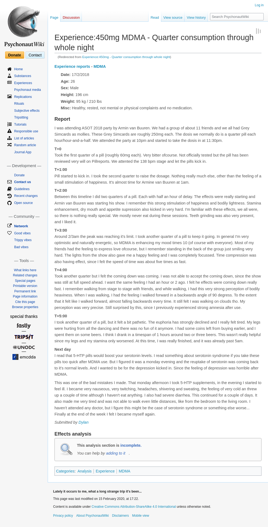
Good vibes (22, 233)
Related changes (25, 275)
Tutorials (20, 124)
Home (18, 69)
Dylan (84, 422)
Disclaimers (120, 516)
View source (173, 17)
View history (196, 17)
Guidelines (22, 189)
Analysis (85, 471)
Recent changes (26, 196)
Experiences (23, 83)
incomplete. (130, 445)
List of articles (24, 138)
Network (21, 226)
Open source (23, 203)
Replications (23, 97)
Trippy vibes (22, 240)
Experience (105, 471)
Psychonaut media (27, 90)
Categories (65, 471)
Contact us (22, 182)
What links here (25, 270)
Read (155, 17)
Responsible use (26, 131)
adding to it (115, 453)
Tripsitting (21, 117)
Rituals (19, 104)
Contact (34, 55)
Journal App (22, 152)
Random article (25, 145)
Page (54, 17)
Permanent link (25, 291)
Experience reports (72, 66)
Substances (22, 76)
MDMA (99, 66)
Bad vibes (21, 247)
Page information (25, 296)
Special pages (25, 281)
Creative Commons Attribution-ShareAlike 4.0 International (134, 507)
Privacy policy (63, 516)
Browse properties (25, 307)
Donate (14, 55)
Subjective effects (27, 111)
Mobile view (140, 516)
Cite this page (25, 302)
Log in (259, 5)
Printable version (25, 286)
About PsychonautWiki (92, 516)
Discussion (71, 17)
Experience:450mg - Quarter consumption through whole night (126, 57)
